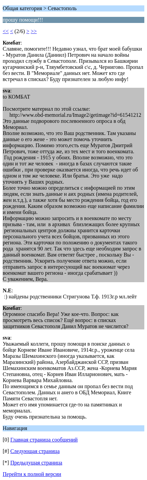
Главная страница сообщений (44, 440)
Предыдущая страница (36, 462)
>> (34, 31)
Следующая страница (35, 451)
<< (6, 31)
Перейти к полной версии (32, 474)
